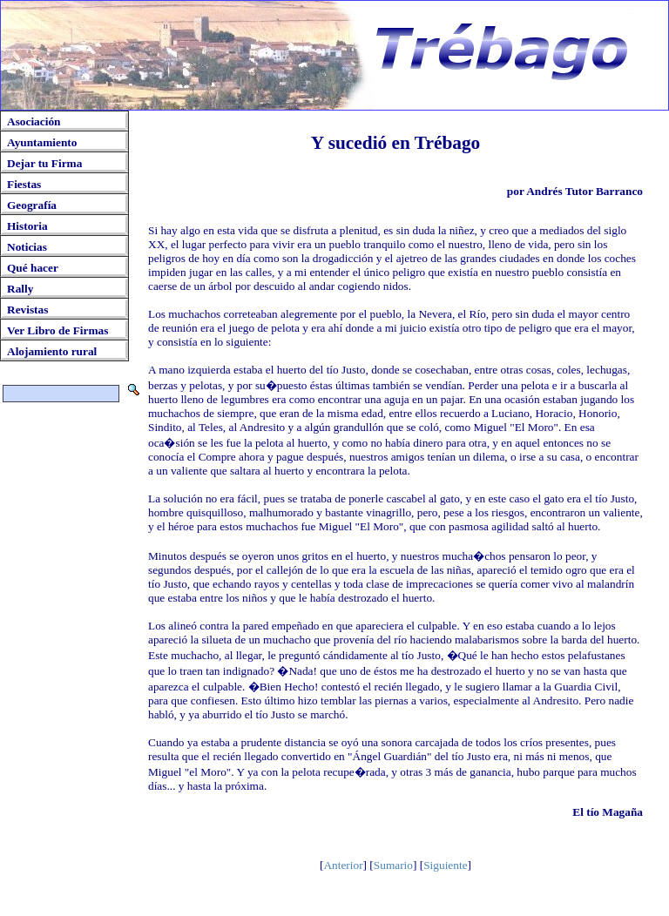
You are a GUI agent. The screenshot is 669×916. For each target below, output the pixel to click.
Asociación (33, 121)
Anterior (342, 865)
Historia (27, 225)
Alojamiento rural (52, 351)
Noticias (27, 246)
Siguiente (445, 865)
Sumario (393, 865)
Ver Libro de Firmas (57, 330)
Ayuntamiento (42, 142)
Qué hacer (32, 267)
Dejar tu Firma (44, 163)
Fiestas (24, 184)
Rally (20, 288)
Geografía (32, 205)
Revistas (27, 309)
